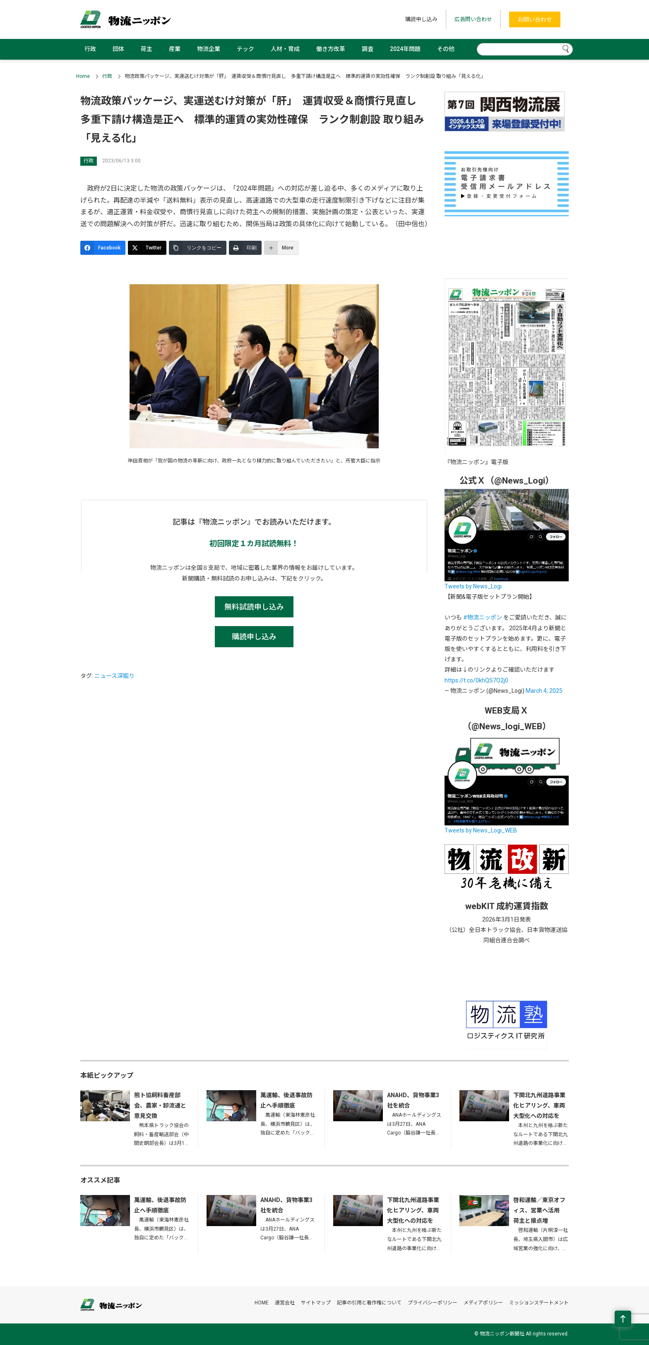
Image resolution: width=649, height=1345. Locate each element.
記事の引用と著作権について (369, 1303)
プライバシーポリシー (432, 1303)
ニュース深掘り (114, 675)
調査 (367, 49)
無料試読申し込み (254, 606)
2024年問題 (405, 49)
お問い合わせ (534, 19)
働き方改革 (330, 49)
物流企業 (208, 49)
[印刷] (245, 248)
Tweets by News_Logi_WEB (481, 830)
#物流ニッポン (482, 617)
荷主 (146, 49)
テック (245, 49)
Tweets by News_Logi (473, 586)
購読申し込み (421, 19)
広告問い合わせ (473, 19)
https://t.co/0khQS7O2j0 (476, 680)
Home (83, 76)
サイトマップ (316, 1303)
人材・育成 (285, 49)
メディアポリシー (483, 1303)
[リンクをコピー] (197, 248)
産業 (174, 49)
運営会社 (285, 1303)
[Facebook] (102, 248)
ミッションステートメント (539, 1303)
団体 (118, 49)
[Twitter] (147, 248)
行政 (90, 49)
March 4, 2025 (544, 690)
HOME (262, 1303)
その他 (445, 49)
